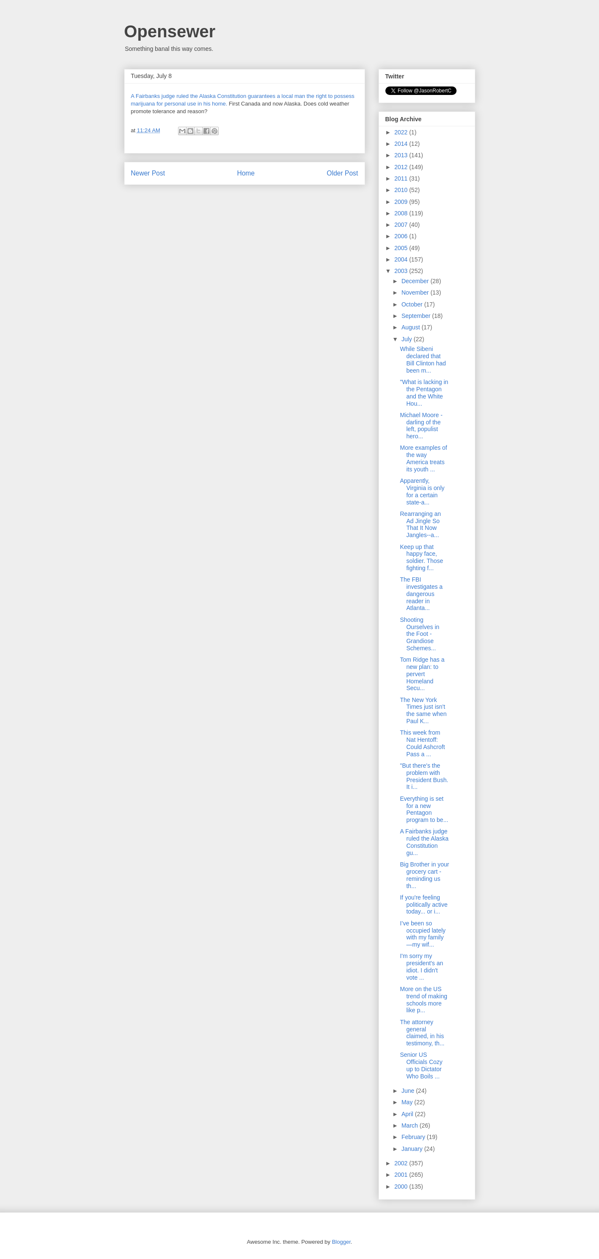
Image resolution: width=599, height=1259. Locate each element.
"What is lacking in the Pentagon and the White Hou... (424, 393)
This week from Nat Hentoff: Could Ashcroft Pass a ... (422, 743)
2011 (401, 178)
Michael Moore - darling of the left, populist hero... (421, 426)
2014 (401, 143)
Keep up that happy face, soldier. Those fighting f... (421, 557)
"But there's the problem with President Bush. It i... (424, 776)
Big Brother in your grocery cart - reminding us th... (424, 875)
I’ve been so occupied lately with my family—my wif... (423, 934)
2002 (401, 1163)
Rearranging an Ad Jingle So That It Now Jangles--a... (420, 524)
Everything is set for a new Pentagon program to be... (424, 809)
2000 (401, 1186)
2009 (401, 201)
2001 (401, 1174)
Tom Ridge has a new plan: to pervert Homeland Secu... (422, 673)
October (412, 304)
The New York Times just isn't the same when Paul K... (423, 710)
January (412, 1148)
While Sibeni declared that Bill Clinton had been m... (423, 359)
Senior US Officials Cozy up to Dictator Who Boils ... (421, 1065)
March (410, 1125)
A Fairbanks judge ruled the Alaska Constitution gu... (424, 842)
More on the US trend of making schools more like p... (423, 1000)
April (408, 1114)
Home (246, 173)
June (408, 1090)
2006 (401, 236)
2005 (401, 248)
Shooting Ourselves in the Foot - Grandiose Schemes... (419, 634)
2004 (401, 259)
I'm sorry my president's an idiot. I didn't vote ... (421, 966)
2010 (401, 190)
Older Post (342, 173)
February (414, 1137)
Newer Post (148, 173)
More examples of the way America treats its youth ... (423, 458)
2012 (401, 167)
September (416, 315)
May (407, 1102)
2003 (401, 270)
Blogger (341, 1242)
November (415, 292)
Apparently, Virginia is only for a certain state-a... (422, 491)
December (415, 281)
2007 (401, 224)
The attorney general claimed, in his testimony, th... (422, 1033)
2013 (401, 155)
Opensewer (170, 31)
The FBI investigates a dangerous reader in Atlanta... (421, 593)
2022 (401, 132)
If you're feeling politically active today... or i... (423, 904)
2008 (401, 213)
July (407, 339)
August (411, 327)
